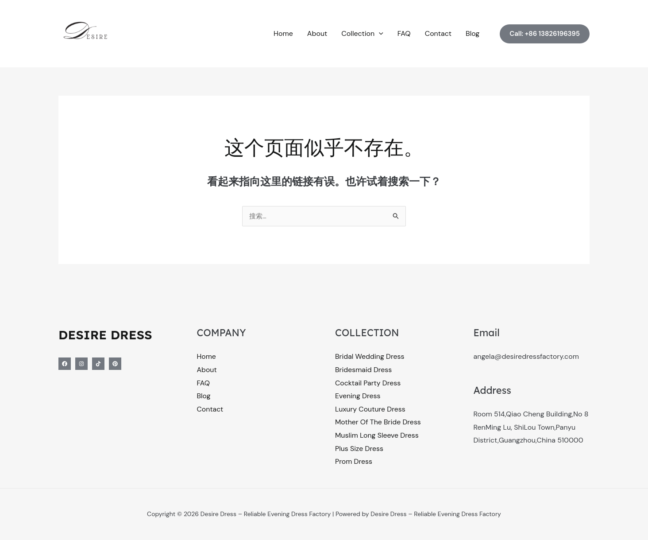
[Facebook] (64, 364)
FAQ (404, 33)
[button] (378, 33)
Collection (362, 33)
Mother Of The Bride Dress (378, 422)
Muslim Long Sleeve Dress (377, 436)
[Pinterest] (115, 364)
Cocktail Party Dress (368, 383)
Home (283, 33)
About (317, 33)
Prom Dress (354, 462)
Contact (438, 33)
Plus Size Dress (359, 449)
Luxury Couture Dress (370, 409)
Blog (472, 33)
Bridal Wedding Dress (370, 356)
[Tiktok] (98, 364)
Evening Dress (358, 396)
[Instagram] (81, 364)
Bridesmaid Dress (363, 370)
